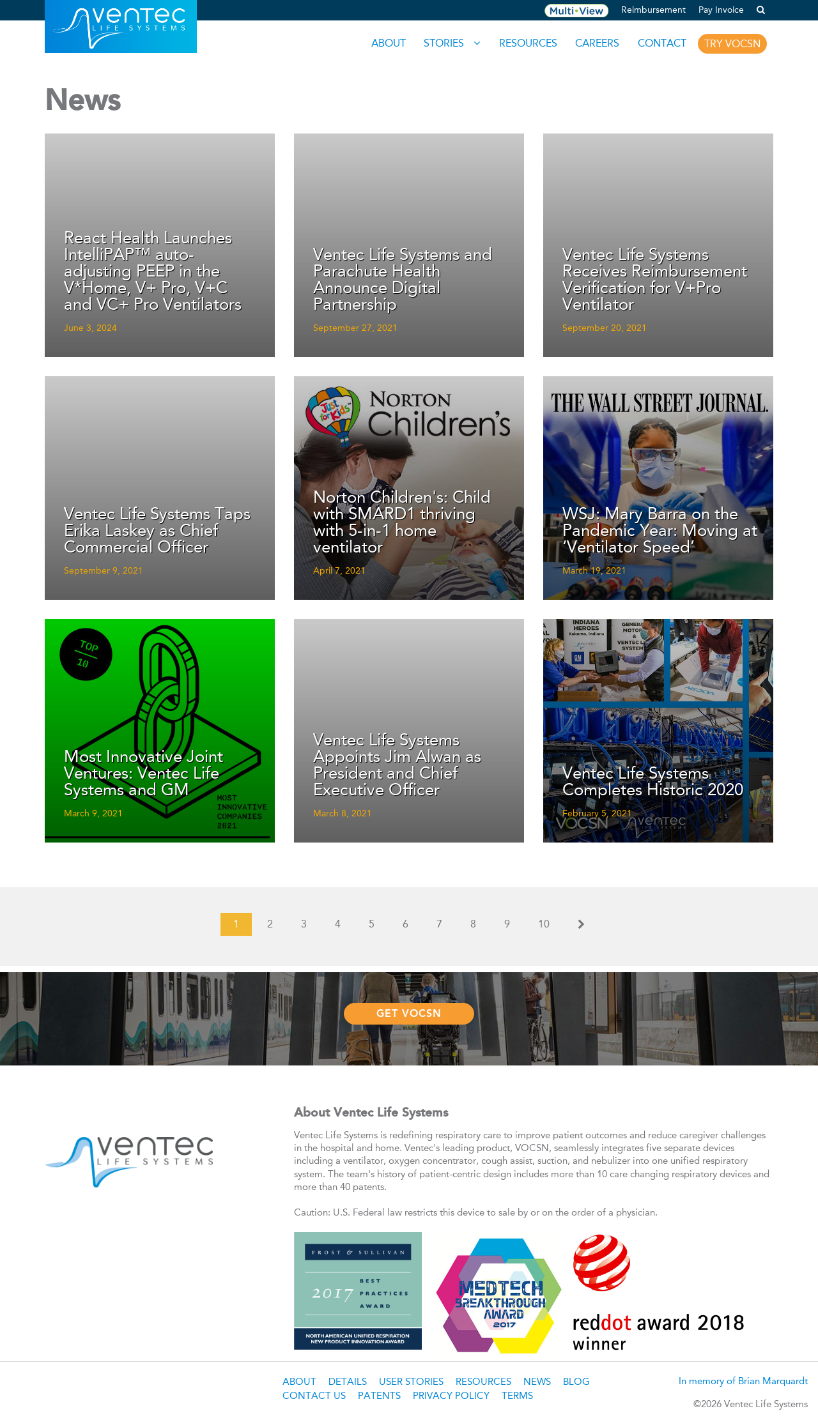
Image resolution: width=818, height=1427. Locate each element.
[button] (761, 10)
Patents (379, 1395)
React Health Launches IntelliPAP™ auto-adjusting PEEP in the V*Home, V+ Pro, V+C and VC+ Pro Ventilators (153, 272)
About (384, 43)
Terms (517, 1395)
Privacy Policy (451, 1395)
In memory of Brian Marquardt (743, 1380)
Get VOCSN (409, 1013)
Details (347, 1381)
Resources (525, 43)
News (537, 1381)
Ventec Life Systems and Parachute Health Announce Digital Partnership (402, 280)
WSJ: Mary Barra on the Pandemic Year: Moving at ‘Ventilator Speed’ (659, 531)
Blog (576, 1381)
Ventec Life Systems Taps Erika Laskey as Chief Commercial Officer (157, 531)
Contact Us (314, 1395)
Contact (661, 43)
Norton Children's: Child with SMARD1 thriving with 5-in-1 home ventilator (402, 523)
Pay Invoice (721, 9)
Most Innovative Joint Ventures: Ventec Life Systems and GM (143, 774)
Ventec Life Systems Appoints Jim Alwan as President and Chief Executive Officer (397, 766)
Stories (441, 43)
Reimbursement (653, 9)
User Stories (411, 1381)
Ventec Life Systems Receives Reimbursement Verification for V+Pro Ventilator (654, 280)
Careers (595, 43)
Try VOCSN (732, 43)
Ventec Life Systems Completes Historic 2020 (652, 782)
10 (544, 924)
